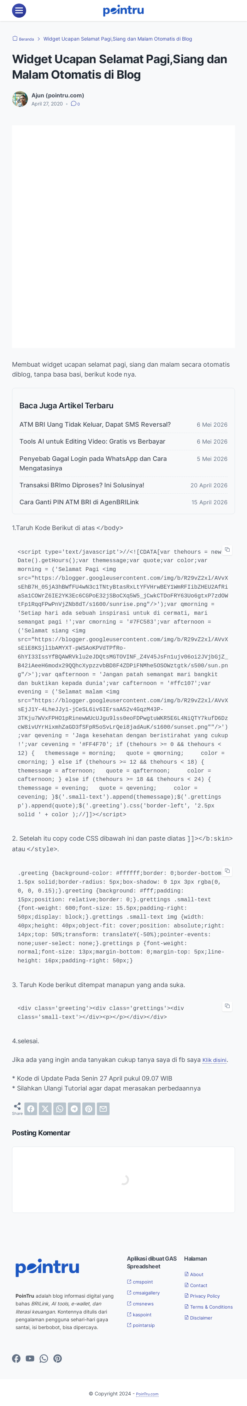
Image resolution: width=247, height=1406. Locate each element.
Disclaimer (201, 1324)
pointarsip (144, 1322)
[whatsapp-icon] (44, 1357)
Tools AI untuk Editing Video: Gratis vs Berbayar (92, 441)
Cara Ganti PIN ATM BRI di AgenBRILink (79, 502)
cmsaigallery (147, 1290)
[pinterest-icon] (57, 1357)
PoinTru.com (147, 1391)
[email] (103, 1106)
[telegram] (74, 1106)
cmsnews (143, 1301)
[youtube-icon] (30, 1357)
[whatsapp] (59, 1106)
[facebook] (30, 1106)
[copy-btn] (227, 549)
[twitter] (45, 1106)
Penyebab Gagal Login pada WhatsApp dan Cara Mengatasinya (93, 463)
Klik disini (216, 1057)
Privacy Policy (206, 1293)
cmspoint (143, 1279)
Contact (198, 1282)
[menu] (19, 11)
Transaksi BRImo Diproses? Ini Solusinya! (81, 485)
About (196, 1271)
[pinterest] (88, 1106)
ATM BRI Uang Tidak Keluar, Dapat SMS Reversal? (95, 424)
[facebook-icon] (16, 1357)
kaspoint (142, 1312)
